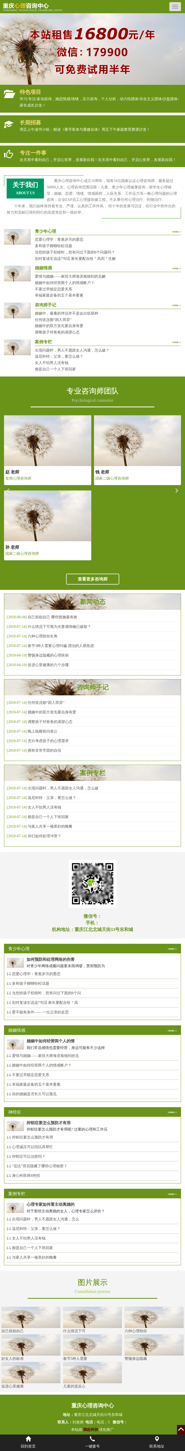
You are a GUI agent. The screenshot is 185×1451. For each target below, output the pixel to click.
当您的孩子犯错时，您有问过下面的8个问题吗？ (75, 252)
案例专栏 (92, 772)
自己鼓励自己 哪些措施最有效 (52, 617)
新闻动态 (92, 601)
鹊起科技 (90, 1430)
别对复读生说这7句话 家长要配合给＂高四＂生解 (75, 259)
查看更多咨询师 (93, 579)
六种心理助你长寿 (42, 636)
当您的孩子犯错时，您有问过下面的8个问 (46, 993)
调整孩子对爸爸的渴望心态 (57, 332)
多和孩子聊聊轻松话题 (53, 246)
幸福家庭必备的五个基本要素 (59, 295)
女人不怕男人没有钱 (51, 363)
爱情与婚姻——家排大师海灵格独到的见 (45, 1056)
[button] (4, 49)
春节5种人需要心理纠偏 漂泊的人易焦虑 (61, 646)
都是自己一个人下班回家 (55, 369)
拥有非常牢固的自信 (44, 750)
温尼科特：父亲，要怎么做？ (59, 356)
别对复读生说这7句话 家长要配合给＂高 (45, 1003)
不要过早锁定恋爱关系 (53, 289)
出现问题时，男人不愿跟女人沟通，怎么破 (63, 788)
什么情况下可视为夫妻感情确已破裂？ (59, 627)
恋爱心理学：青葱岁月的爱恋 (59, 240)
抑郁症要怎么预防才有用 (32, 1137)
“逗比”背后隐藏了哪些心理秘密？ (39, 1166)
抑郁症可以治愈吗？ (29, 1156)
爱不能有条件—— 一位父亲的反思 (40, 1012)
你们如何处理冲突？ (44, 836)
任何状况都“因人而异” (53, 320)
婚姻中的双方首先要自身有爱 (59, 326)
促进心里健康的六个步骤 (48, 665)
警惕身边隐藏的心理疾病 (48, 655)
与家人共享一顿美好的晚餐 (50, 826)
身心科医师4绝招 (28, 1176)
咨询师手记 (93, 687)
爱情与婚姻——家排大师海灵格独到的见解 (70, 276)
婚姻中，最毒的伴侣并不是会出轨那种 (66, 313)
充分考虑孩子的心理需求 (48, 741)
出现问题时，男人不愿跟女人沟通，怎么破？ (72, 350)
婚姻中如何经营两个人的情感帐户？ (64, 283)
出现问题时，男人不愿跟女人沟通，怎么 (45, 1219)
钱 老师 (102, 472)
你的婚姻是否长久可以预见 (34, 1094)
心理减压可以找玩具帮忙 (32, 1147)
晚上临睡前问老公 (42, 731)
